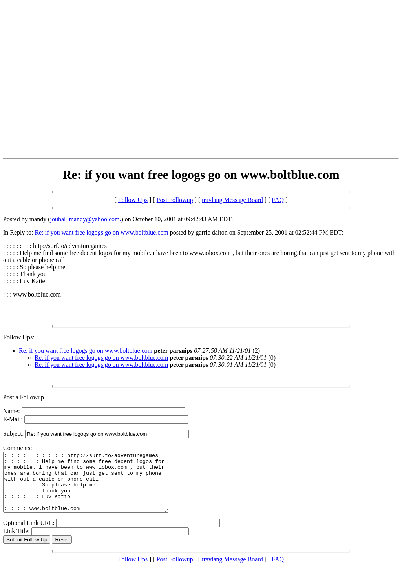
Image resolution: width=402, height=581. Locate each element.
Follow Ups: (19, 337)
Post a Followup (23, 397)
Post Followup (175, 200)
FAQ (278, 200)
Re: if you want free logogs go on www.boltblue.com (101, 232)
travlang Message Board (232, 200)
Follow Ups (133, 200)
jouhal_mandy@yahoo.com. (85, 219)
